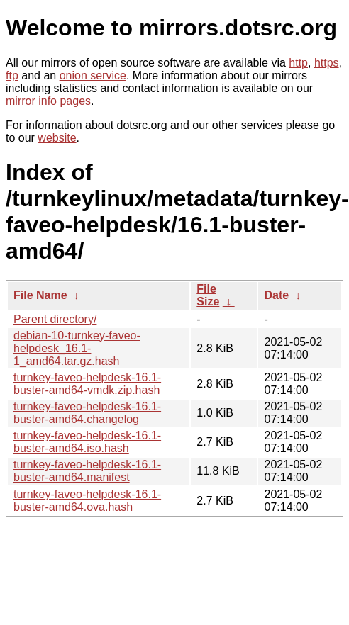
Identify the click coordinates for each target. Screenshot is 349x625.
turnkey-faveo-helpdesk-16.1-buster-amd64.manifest (87, 470)
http (298, 63)
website (57, 138)
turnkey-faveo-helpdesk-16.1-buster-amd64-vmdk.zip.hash (87, 383)
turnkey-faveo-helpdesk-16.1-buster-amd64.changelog (87, 412)
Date (276, 295)
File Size (207, 295)
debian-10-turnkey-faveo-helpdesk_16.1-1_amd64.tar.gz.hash (76, 348)
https (326, 63)
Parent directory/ (54, 319)
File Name (40, 295)
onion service (93, 75)
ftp (12, 75)
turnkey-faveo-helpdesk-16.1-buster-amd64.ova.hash (87, 500)
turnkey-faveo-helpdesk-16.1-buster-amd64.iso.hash (87, 441)
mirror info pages (48, 101)
